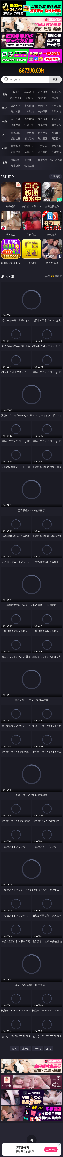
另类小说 (29, 152)
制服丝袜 (15, 124)
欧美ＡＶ (42, 105)
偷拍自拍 (29, 119)
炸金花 (29, 97)
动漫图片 (56, 132)
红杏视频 (15, 165)
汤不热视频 (56, 159)
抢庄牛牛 (56, 97)
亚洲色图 (29, 132)
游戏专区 (56, 92)
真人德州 (29, 92)
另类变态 (56, 124)
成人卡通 (42, 119)
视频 (4, 108)
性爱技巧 (56, 152)
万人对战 (42, 92)
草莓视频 (42, 159)
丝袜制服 (29, 111)
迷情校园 (15, 152)
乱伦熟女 (42, 124)
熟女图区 (42, 138)
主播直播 (42, 111)
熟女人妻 (15, 111)
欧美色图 (42, 132)
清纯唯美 (29, 138)
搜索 (55, 79)
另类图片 (56, 138)
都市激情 (15, 146)
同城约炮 (15, 159)
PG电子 (15, 92)
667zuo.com (31, 70)
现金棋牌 (42, 97)
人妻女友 (42, 146)
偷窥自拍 (15, 132)
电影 (4, 121)
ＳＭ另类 (56, 111)
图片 (4, 135)
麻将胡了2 (15, 97)
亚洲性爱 (15, 119)
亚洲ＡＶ (15, 105)
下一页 (37, 1048)
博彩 (4, 94)
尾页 (48, 1048)
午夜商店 (29, 159)
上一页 (25, 1048)
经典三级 (29, 124)
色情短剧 (29, 165)
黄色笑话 (42, 152)
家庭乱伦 (29, 146)
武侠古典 (56, 146)
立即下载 (51, 1149)
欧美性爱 (56, 119)
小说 (4, 149)
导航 (4, 162)
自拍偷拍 (29, 105)
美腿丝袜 (15, 138)
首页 (14, 1048)
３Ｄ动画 (56, 105)
